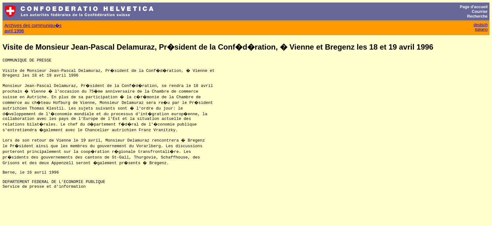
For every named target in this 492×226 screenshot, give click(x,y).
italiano (481, 29)
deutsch (480, 24)
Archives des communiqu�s (33, 25)
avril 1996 (14, 30)
